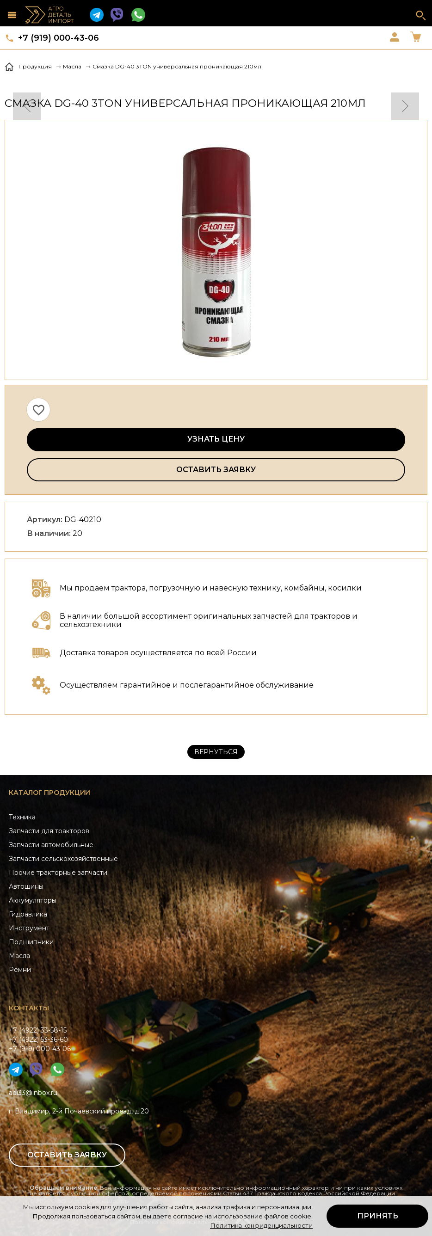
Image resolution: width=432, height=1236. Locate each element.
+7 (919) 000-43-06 (58, 38)
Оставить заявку (216, 469)
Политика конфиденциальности (261, 1225)
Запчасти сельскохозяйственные (63, 859)
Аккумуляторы (32, 900)
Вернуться (216, 752)
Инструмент (29, 928)
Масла (19, 956)
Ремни (20, 969)
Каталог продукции (49, 792)
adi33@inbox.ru (33, 1092)
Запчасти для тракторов (49, 831)
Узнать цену (216, 439)
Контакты (29, 1008)
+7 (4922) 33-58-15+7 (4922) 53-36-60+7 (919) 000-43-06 (40, 1039)
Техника (22, 817)
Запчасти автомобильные (51, 845)
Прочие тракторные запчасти (58, 872)
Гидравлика (28, 914)
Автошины (26, 886)
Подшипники (31, 942)
